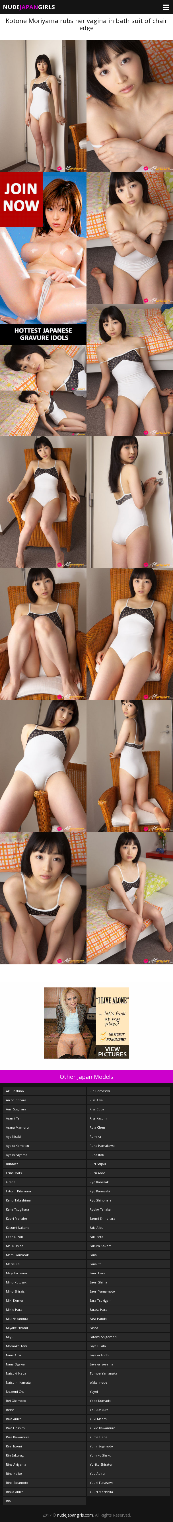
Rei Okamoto (16, 1400)
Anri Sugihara (16, 1109)
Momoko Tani (16, 1346)
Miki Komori (15, 1300)
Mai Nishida (14, 1246)
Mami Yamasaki (18, 1255)
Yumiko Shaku (100, 1455)
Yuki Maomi (99, 1419)
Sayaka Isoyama (101, 1364)
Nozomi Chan (16, 1391)
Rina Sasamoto (17, 1482)
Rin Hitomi (14, 1446)
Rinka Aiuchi (15, 1492)
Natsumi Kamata (18, 1382)
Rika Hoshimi (16, 1428)
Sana (93, 1255)
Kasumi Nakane (17, 1227)
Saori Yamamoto (102, 1291)
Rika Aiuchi (14, 1419)
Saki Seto (96, 1237)
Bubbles (12, 1164)
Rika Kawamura (17, 1437)
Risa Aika (96, 1100)
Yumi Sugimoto (101, 1446)
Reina (10, 1410)
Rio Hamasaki (100, 1091)
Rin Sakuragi (15, 1455)
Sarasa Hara (98, 1309)
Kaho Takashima (18, 1200)
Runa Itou (97, 1155)
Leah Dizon (14, 1237)
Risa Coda (97, 1109)
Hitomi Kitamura (18, 1191)
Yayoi (94, 1391)
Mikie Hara (14, 1309)
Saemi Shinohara (102, 1218)
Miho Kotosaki (16, 1282)
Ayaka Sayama (16, 1155)
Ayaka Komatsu (17, 1145)
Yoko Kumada (100, 1400)
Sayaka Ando (99, 1355)
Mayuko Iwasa (16, 1273)
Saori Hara (97, 1273)
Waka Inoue (98, 1382)
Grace (10, 1182)
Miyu (9, 1337)
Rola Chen (97, 1127)
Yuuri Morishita (101, 1492)
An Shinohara (16, 1100)
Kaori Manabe (16, 1218)
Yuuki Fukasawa (102, 1482)
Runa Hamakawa (102, 1145)
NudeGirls (29, 7)
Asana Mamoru (17, 1127)
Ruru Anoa (98, 1173)
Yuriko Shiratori (102, 1464)
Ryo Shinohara (101, 1200)
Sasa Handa (98, 1318)
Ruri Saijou (98, 1164)
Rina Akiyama (16, 1464)
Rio (8, 1501)
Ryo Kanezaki (100, 1191)
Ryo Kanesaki (100, 1182)
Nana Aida (13, 1355)
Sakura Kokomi (101, 1246)
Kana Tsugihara (17, 1209)
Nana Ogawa (15, 1364)
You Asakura (99, 1410)
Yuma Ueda (98, 1437)
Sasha (94, 1328)
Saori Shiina (98, 1282)
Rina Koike (14, 1473)
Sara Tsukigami (101, 1300)
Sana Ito (96, 1264)
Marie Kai (13, 1264)
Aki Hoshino (15, 1091)
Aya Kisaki (13, 1136)
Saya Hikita (98, 1346)
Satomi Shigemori (103, 1337)
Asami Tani (14, 1118)
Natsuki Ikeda (16, 1373)
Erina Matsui (15, 1173)
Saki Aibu (96, 1227)
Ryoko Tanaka (100, 1209)
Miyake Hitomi (17, 1328)
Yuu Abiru (97, 1473)
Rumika (95, 1136)
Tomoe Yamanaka (103, 1373)
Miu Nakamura (17, 1318)
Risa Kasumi (99, 1118)
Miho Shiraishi (16, 1291)
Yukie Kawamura (102, 1428)
